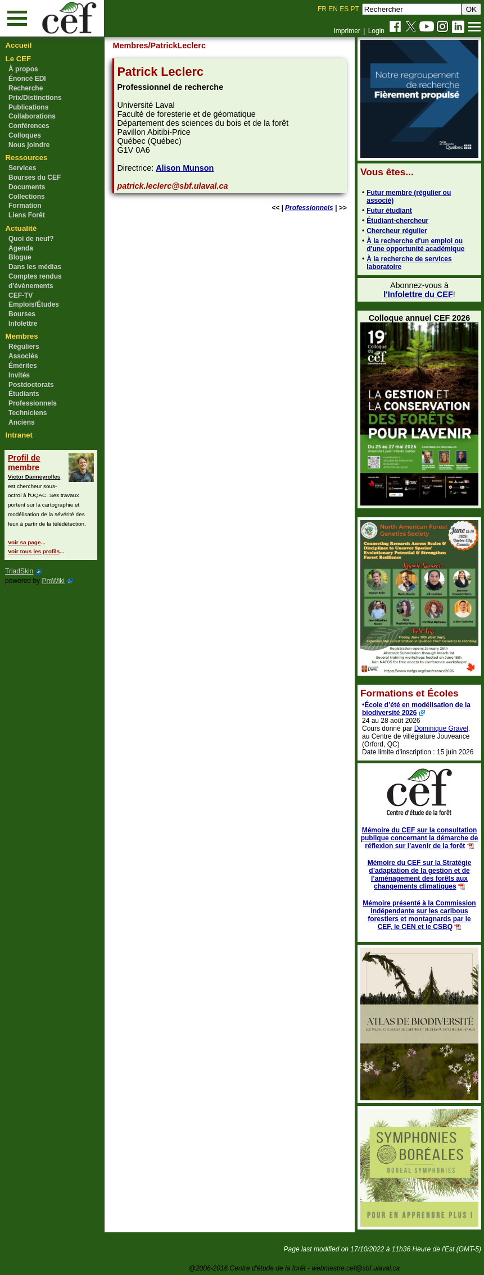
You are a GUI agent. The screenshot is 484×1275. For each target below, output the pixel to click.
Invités (19, 375)
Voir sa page (24, 542)
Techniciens (27, 413)
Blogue (19, 257)
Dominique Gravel (441, 728)
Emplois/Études (33, 304)
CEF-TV (20, 295)
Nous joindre (28, 145)
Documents (26, 187)
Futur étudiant (389, 211)
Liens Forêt (26, 215)
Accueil (19, 45)
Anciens (21, 422)
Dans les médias (34, 267)
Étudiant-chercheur (397, 221)
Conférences (28, 126)
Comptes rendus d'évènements (35, 281)
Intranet (19, 435)
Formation (25, 206)
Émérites (22, 366)
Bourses (21, 314)
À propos (23, 69)
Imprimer (346, 31)
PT (354, 9)
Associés (23, 356)
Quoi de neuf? (31, 239)
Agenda (20, 248)
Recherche (25, 88)
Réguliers (23, 346)
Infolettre (22, 323)
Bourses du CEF (34, 177)
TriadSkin (19, 571)
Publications (28, 107)
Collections (26, 197)
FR (322, 9)
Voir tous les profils (34, 551)
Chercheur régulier (397, 231)
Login (376, 31)
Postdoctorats (31, 385)
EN (333, 9)
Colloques (24, 135)
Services (22, 168)
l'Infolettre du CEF (418, 294)
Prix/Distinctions (35, 98)
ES (344, 9)
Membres (22, 336)
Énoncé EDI (27, 79)
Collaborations (32, 116)
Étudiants (23, 394)
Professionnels (32, 403)
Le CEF (18, 58)
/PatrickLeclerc (177, 45)
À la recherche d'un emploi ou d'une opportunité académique (415, 245)
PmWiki (53, 581)
